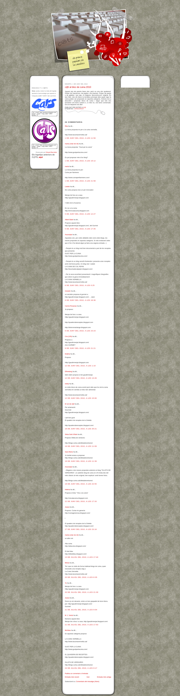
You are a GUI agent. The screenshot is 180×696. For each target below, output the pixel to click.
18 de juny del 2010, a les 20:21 (81, 429)
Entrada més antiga (104, 677)
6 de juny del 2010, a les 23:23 (80, 331)
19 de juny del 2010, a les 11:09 (81, 446)
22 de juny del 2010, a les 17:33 (81, 501)
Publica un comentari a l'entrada (76, 673)
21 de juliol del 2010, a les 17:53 (81, 625)
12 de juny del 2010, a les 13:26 (81, 378)
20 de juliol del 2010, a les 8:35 (81, 577)
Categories (79, 108)
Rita (66, 126)
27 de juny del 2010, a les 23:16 (81, 529)
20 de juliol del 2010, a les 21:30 (81, 592)
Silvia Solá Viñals (71, 434)
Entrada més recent (72, 677)
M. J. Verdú (69, 615)
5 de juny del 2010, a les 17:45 (80, 229)
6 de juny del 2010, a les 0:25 (80, 285)
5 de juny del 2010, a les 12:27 (80, 214)
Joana (67, 507)
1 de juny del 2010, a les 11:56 (80, 138)
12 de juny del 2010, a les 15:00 (81, 398)
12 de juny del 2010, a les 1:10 (80, 366)
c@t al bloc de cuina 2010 (78, 87)
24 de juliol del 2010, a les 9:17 (81, 668)
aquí (41, 157)
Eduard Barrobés (51, 152)
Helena (67, 489)
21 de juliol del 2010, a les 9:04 (81, 610)
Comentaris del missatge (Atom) (87, 681)
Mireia (67, 563)
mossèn (68, 291)
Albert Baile (69, 220)
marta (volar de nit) (71, 144)
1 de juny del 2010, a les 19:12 (80, 161)
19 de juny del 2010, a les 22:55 (81, 484)
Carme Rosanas (71, 306)
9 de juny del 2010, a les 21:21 (80, 348)
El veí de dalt (69, 404)
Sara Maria (69, 452)
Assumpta (68, 234)
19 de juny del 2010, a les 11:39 (81, 461)
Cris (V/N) (68, 336)
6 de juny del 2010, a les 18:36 (80, 300)
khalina (67, 354)
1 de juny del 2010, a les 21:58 (80, 181)
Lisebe (67, 186)
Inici (88, 677)
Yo (66, 583)
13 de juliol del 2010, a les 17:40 (81, 557)
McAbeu (68, 630)
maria (67, 166)
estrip (67, 384)
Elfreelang (68, 371)
